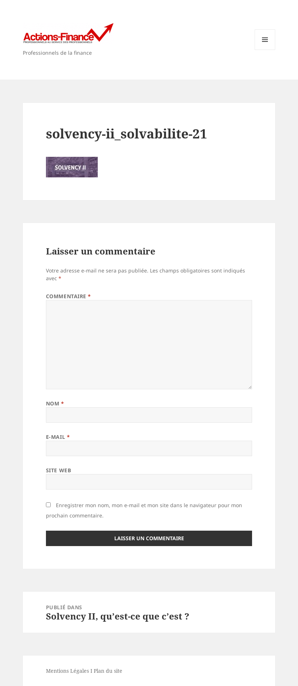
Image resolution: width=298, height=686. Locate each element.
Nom (55, 403)
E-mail (58, 436)
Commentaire (68, 296)
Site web (58, 470)
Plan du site (108, 670)
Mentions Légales (67, 670)
